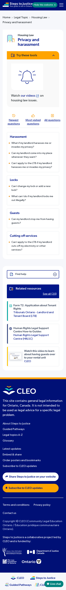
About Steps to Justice (16, 423)
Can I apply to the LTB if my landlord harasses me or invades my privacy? (31, 165)
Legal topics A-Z (13, 435)
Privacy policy (42, 505)
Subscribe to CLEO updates (20, 466)
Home (6, 17)
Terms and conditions (16, 505)
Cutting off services (23, 235)
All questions (52, 120)
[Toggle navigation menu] (61, 4)
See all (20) (49, 294)
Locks (14, 180)
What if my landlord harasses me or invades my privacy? (31, 145)
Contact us (9, 513)
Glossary (8, 440)
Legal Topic (21, 17)
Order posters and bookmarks (22, 460)
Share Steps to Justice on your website (30, 476)
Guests (15, 213)
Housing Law (39, 17)
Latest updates (12, 449)
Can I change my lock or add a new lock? (31, 188)
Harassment (18, 136)
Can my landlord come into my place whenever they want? (31, 155)
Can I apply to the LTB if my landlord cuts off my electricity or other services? (31, 246)
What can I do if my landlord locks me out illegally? (32, 198)
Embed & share (12, 454)
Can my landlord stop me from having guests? (32, 221)
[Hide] (55, 5)
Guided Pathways (13, 429)
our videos (28, 95)
